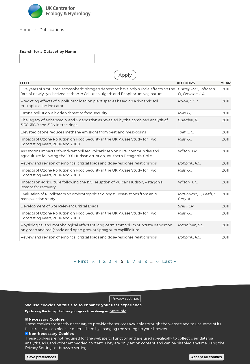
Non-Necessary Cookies (51, 334)
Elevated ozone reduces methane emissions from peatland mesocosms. (83, 132)
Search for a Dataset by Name (47, 52)
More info (118, 311)
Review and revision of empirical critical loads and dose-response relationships (89, 163)
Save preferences (41, 357)
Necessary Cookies (47, 319)
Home (25, 29)
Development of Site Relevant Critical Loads (59, 206)
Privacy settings (125, 298)
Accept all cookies (206, 357)
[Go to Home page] (59, 11)
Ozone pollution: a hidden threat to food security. (64, 113)
